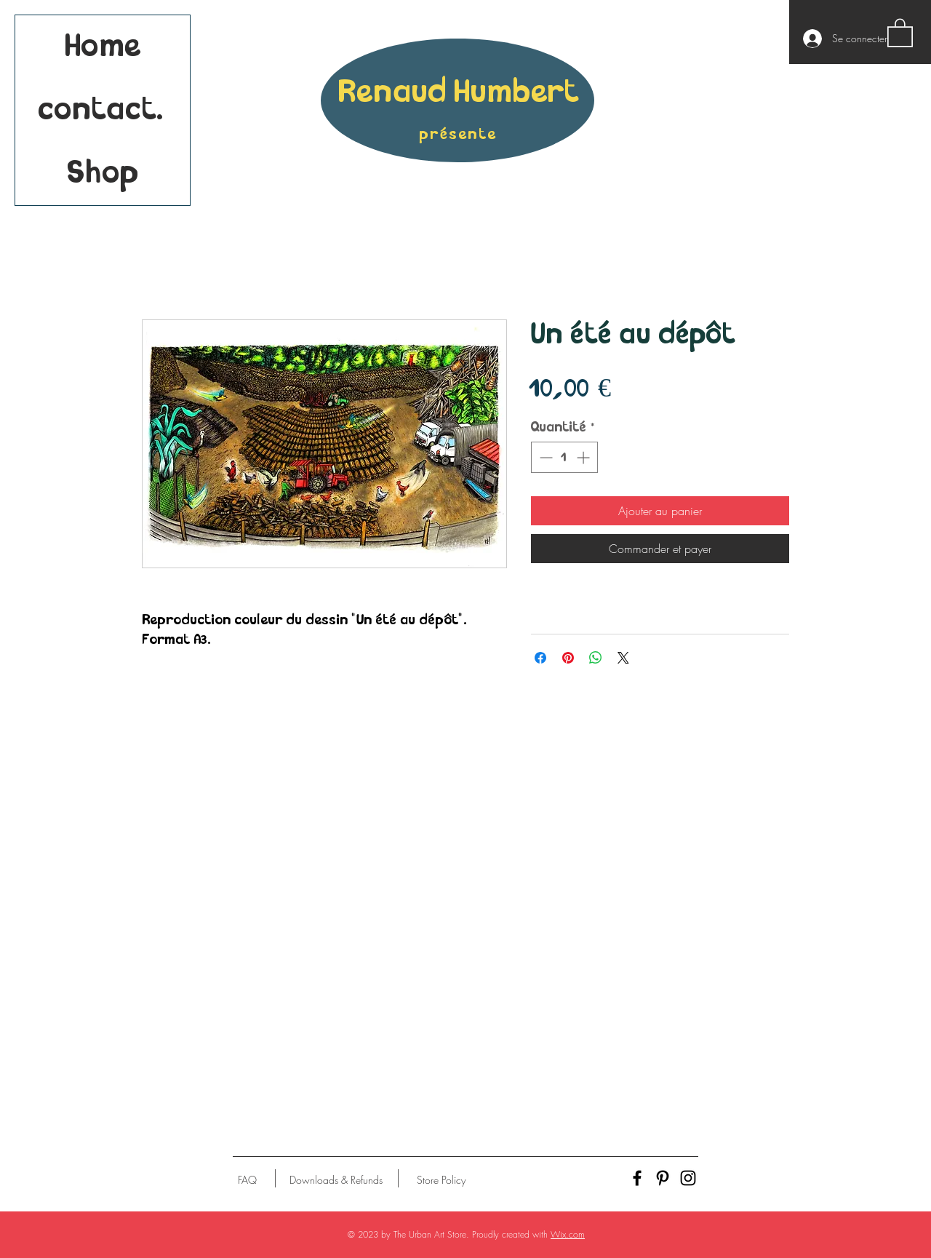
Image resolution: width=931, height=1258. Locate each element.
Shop (102, 173)
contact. (102, 110)
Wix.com (568, 1234)
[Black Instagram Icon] (688, 1178)
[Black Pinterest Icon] (662, 1178)
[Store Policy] (441, 1180)
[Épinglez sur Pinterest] (568, 657)
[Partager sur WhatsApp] (595, 657)
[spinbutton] (564, 457)
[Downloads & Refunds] (335, 1180)
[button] (900, 32)
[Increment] (584, 457)
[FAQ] (247, 1180)
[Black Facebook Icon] (637, 1178)
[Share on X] (623, 657)
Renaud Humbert (458, 93)
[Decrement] (544, 457)
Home (103, 47)
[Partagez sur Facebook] (540, 657)
